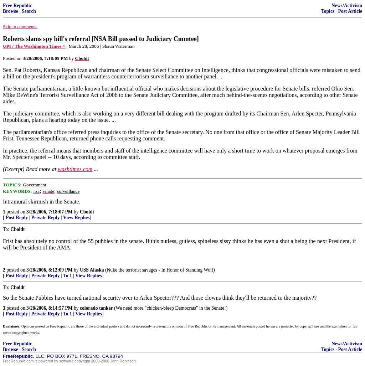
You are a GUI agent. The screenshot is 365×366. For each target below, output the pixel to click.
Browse (10, 11)
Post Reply (17, 217)
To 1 (67, 275)
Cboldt (87, 212)
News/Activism (346, 5)
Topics (327, 11)
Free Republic (17, 5)
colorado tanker (96, 308)
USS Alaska (92, 270)
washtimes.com (75, 169)
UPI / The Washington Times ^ (34, 46)
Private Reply (45, 217)
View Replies (76, 217)
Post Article (350, 11)
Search (29, 11)
